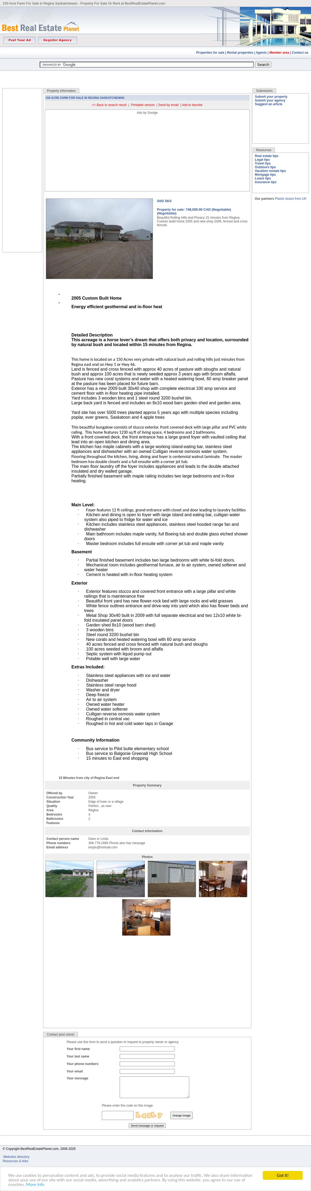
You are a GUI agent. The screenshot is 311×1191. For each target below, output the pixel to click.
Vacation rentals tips (270, 171)
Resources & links (15, 1165)
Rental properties (240, 52)
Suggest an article (268, 104)
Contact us (300, 52)
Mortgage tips (265, 175)
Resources (263, 150)
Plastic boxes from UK (290, 199)
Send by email (168, 105)
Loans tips (263, 178)
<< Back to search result (109, 105)
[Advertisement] (156, 75)
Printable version (143, 105)
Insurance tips (265, 182)
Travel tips (262, 163)
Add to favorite (192, 105)
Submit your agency (270, 100)
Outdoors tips (265, 167)
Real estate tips (266, 156)
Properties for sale (210, 52)
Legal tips (262, 160)
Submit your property (271, 97)
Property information (61, 91)
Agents (261, 52)
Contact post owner (60, 1034)
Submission (264, 91)
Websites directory (16, 1161)
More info (35, 1185)
